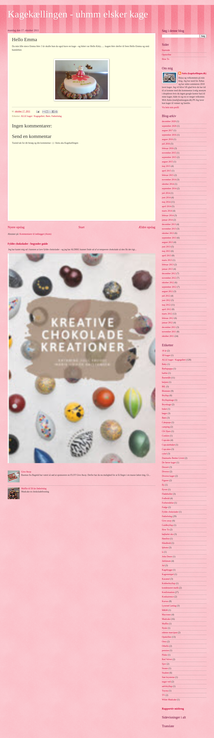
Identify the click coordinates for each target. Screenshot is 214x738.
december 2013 (169, 224)
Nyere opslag (16, 227)
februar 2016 (168, 148)
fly (163, 485)
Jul (163, 565)
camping (166, 427)
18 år (164, 351)
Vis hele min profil (170, 107)
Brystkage (166, 404)
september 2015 (169, 157)
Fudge (165, 507)
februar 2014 (168, 215)
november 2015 (169, 153)
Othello (165, 646)
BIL (164, 386)
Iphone (165, 547)
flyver (164, 489)
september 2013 (169, 238)
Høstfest (166, 538)
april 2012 (166, 309)
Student (165, 673)
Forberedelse (168, 503)
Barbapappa (167, 368)
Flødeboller (167, 494)
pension (165, 650)
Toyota (165, 691)
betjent (165, 382)
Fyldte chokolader (170, 512)
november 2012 (169, 278)
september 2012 (169, 287)
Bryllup (165, 395)
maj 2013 (166, 251)
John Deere (167, 556)
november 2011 (169, 331)
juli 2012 (166, 296)
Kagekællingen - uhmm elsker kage (78, 14)
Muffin (165, 623)
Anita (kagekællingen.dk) (194, 73)
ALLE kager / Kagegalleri (33, 116)
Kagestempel (168, 574)
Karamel (166, 579)
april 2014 (166, 206)
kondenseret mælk (170, 588)
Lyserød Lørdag (169, 606)
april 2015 (166, 170)
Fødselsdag (56, 116)
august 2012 (167, 291)
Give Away (26, 472)
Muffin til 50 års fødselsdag (33, 488)
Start (81, 227)
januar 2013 (167, 269)
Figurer (165, 480)
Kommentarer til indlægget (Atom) (36, 234)
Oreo (164, 641)
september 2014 (169, 188)
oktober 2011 (168, 336)
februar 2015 (168, 175)
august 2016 (167, 139)
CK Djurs (166, 431)
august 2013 (167, 242)
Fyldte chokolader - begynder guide (28, 243)
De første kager (169, 462)
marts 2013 (167, 260)
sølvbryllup (167, 686)
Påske (164, 655)
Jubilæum (166, 561)
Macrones (166, 614)
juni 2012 (166, 300)
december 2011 (169, 327)
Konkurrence (168, 596)
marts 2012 (167, 314)
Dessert (165, 467)
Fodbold (166, 498)
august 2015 (167, 161)
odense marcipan (169, 632)
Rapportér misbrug (173, 708)
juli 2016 (166, 144)
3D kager (166, 355)
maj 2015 (166, 166)
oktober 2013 (168, 233)
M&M (165, 610)
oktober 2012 (168, 282)
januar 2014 (167, 220)
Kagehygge (167, 570)
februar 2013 (168, 264)
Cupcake (166, 440)
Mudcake (166, 619)
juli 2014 (166, 193)
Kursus (165, 601)
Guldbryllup (167, 525)
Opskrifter (166, 54)
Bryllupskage (168, 400)
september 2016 (169, 135)
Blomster (166, 391)
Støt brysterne (168, 677)
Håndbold (166, 543)
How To (165, 59)
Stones (165, 668)
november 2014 (169, 179)
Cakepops (166, 422)
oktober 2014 (168, 184)
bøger (164, 413)
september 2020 (169, 126)
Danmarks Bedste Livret (173, 458)
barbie (165, 373)
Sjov (164, 664)
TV (163, 695)
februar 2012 (168, 318)
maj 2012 (166, 305)
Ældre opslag (146, 227)
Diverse (165, 471)
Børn (48, 116)
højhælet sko (168, 534)
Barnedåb (166, 377)
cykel (164, 453)
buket (164, 409)
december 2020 (169, 121)
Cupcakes (166, 449)
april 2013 (166, 255)
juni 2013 (166, 246)
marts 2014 (167, 211)
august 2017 (167, 130)
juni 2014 (166, 197)
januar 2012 (167, 322)
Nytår (164, 628)
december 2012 (169, 273)
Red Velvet (167, 659)
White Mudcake (169, 699)
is (162, 552)
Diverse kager (168, 476)
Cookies (165, 436)
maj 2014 (166, 202)
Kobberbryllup (168, 583)
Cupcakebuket (168, 445)
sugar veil (166, 681)
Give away (167, 521)
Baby (164, 364)
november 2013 (169, 229)
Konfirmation (168, 592)
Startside (166, 50)
